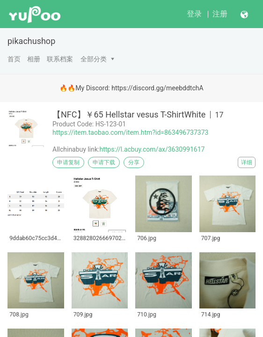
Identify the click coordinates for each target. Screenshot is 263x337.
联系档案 (60, 59)
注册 (219, 13)
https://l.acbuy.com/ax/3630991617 (152, 149)
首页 (14, 59)
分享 (133, 162)
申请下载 (104, 162)
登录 (194, 13)
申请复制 (68, 162)
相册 (33, 59)
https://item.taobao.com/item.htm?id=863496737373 (130, 132)
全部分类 (93, 59)
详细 (246, 162)
